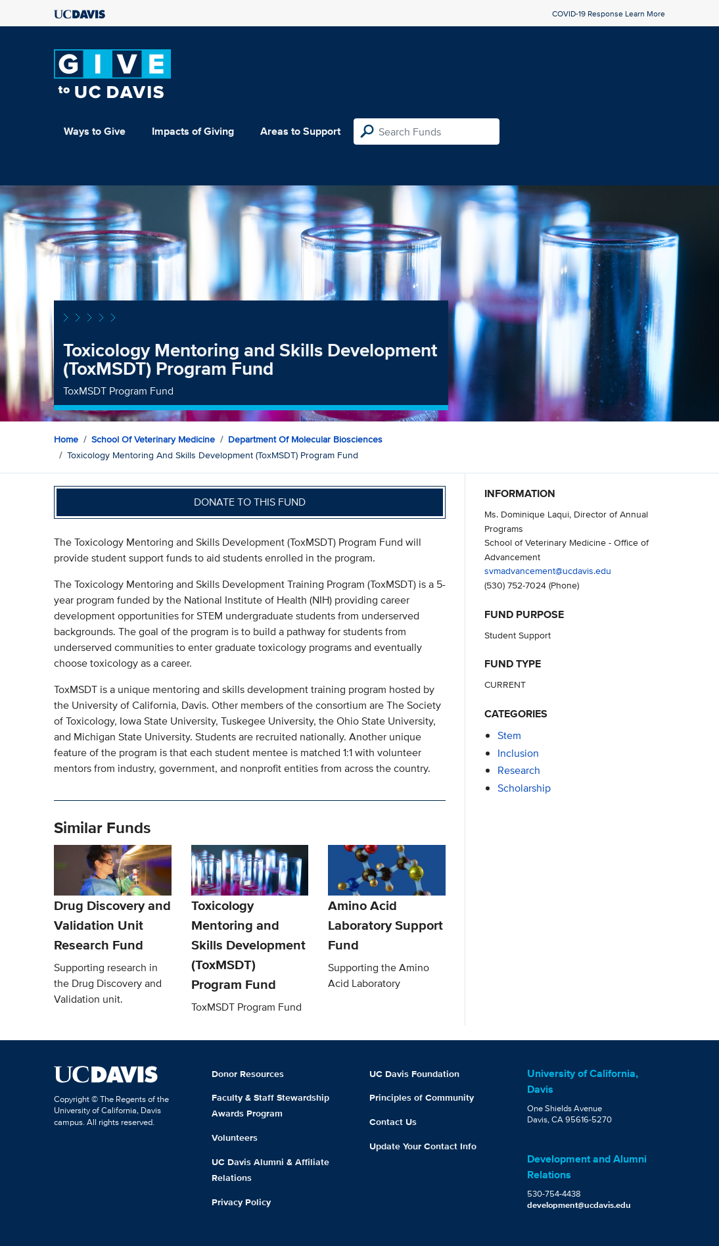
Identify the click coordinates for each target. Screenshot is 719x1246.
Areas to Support (300, 131)
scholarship (524, 788)
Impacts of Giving (193, 131)
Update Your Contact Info (422, 1146)
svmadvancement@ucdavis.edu (547, 570)
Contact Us (393, 1121)
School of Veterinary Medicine (153, 439)
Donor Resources (248, 1073)
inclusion (518, 753)
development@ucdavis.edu (579, 1205)
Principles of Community (421, 1097)
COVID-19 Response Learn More (608, 13)
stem (509, 735)
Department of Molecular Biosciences (305, 439)
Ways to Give (95, 131)
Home (66, 439)
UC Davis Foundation (414, 1073)
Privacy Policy (241, 1202)
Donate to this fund (250, 502)
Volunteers (235, 1137)
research (519, 770)
